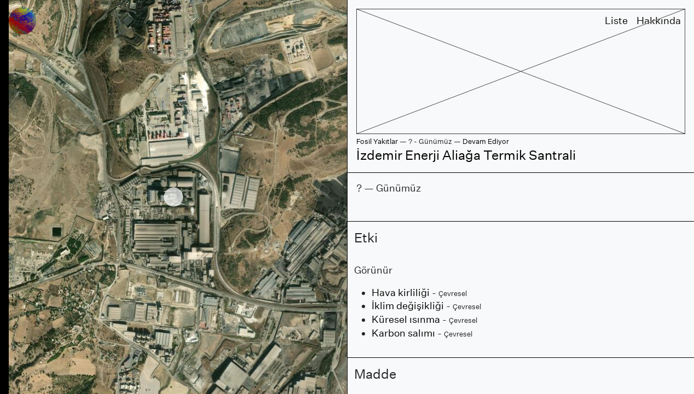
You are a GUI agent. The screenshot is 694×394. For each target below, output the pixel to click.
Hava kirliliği (401, 292)
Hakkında (659, 20)
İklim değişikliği (408, 305)
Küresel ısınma (406, 319)
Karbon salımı (403, 333)
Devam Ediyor (485, 141)
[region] (173, 197)
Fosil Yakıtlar (377, 141)
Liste (616, 20)
